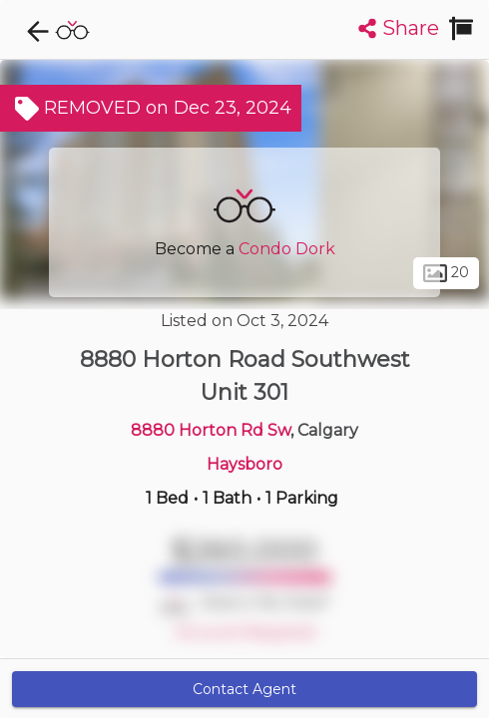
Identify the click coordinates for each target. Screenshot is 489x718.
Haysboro (244, 464)
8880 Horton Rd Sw (210, 430)
